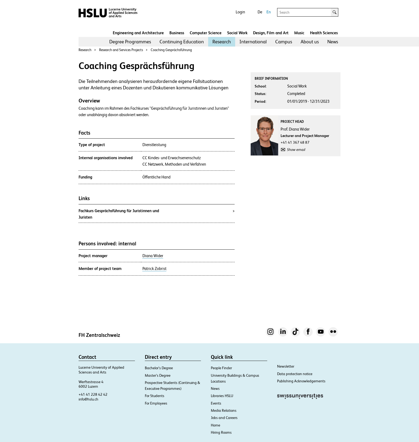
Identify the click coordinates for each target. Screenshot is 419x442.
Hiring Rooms (221, 432)
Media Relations (223, 410)
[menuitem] (130, 42)
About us (310, 41)
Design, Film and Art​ (271, 33)
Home (215, 425)
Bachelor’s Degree (159, 368)
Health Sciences (324, 33)
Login (240, 12)
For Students (154, 396)
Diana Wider (152, 256)
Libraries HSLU (222, 396)
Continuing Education (182, 41)
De (260, 12)
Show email (296, 149)
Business (176, 33)
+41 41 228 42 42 (93, 394)
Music (299, 33)
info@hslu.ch (88, 399)
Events (216, 403)
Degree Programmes (130, 41)
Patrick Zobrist (154, 268)
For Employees (156, 403)
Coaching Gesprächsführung (171, 50)
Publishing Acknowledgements (301, 381)
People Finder (221, 368)
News (332, 41)
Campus (283, 41)
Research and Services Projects (121, 50)
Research (221, 41)
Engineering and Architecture (138, 33)
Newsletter (285, 366)
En (268, 12)
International (253, 41)
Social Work (237, 33)
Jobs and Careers (224, 418)
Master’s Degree (157, 375)
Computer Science (206, 33)
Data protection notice (294, 374)
